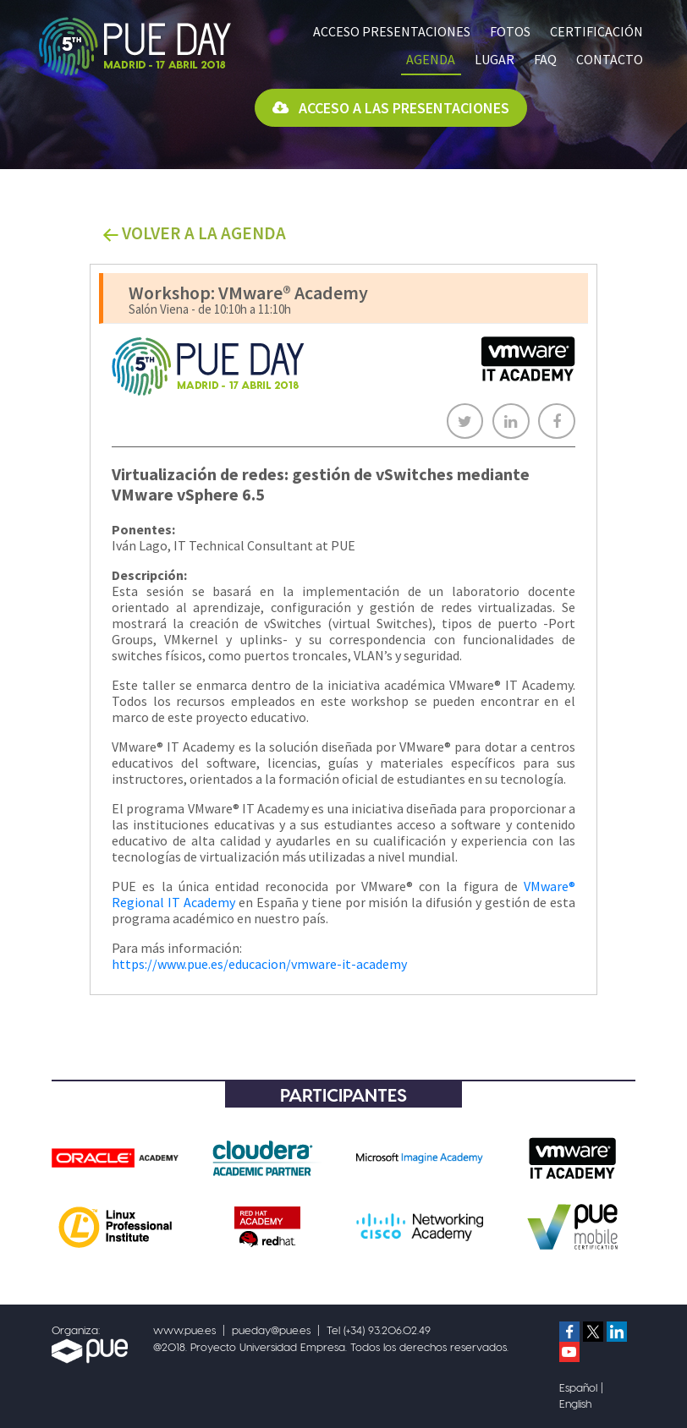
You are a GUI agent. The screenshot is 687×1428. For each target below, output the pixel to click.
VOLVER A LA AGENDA (194, 233)
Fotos (510, 31)
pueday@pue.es (271, 1329)
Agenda (430, 59)
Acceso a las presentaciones (390, 108)
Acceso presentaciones (391, 31)
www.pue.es (184, 1329)
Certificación (596, 31)
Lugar (494, 59)
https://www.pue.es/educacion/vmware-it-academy (259, 963)
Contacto (609, 59)
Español (578, 1387)
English (575, 1403)
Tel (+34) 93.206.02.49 (379, 1329)
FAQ (545, 59)
